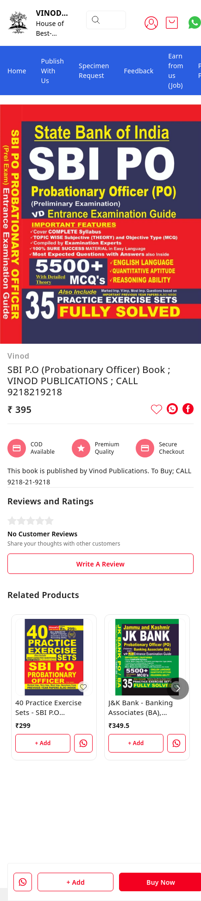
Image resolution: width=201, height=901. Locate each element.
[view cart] (171, 23)
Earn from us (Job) (175, 70)
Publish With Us (52, 71)
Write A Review (100, 564)
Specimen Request (94, 70)
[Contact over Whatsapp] (194, 22)
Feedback (139, 70)
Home (16, 70)
